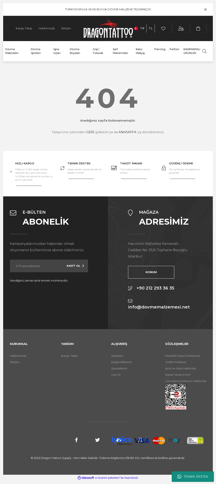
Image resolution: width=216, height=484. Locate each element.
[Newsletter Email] (49, 266)
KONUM (149, 272)
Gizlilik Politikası (175, 362)
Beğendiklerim (121, 362)
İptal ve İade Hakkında (180, 368)
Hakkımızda (47, 28)
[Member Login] (181, 28)
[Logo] (108, 28)
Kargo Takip (24, 28)
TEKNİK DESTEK (192, 476)
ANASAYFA (127, 132)
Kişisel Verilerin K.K (177, 374)
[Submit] (75, 266)
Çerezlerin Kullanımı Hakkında (185, 381)
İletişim (66, 28)
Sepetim (117, 355)
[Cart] (198, 28)
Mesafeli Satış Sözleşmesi (182, 355)
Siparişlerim (119, 368)
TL (151, 28)
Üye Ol (115, 374)
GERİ (90, 132)
